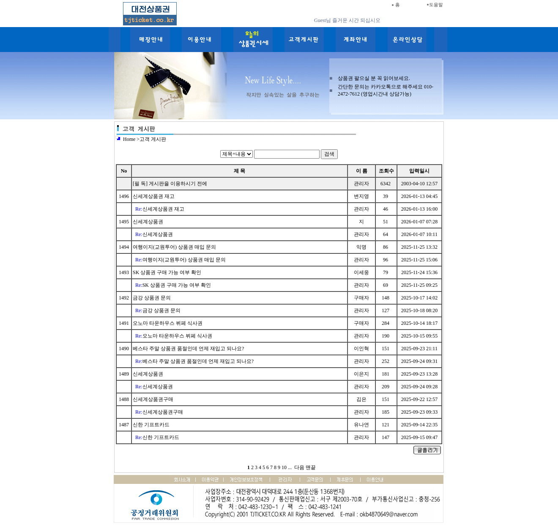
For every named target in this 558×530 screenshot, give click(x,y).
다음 (299, 467)
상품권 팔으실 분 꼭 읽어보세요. (374, 78)
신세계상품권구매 (154, 399)
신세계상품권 (148, 222)
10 (284, 467)
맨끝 (311, 467)
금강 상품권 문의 (152, 298)
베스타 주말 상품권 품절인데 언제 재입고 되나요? (189, 349)
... (290, 467)
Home (129, 139)
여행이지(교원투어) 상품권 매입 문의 (175, 247)
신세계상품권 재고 (154, 196)
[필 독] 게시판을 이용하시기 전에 (170, 184)
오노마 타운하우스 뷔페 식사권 (168, 323)
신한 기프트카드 (152, 425)
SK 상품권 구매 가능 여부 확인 (167, 272)
